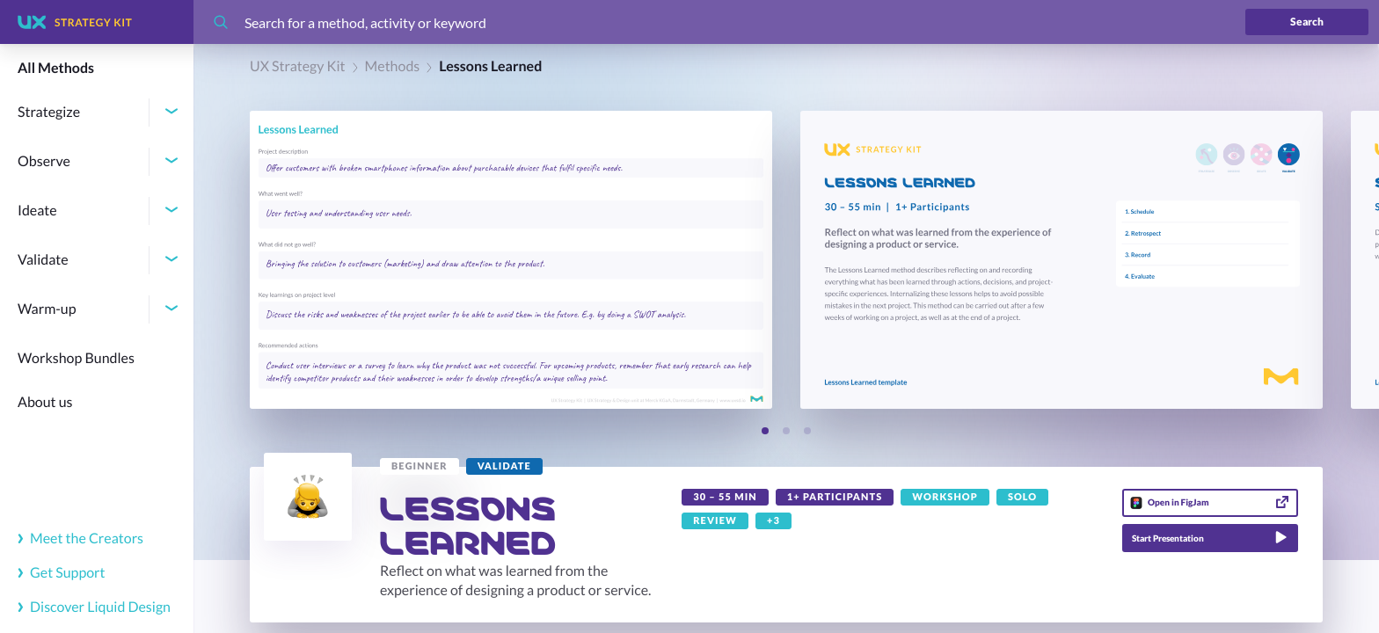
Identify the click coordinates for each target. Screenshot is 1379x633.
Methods (392, 66)
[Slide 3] (807, 430)
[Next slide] (840, 431)
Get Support (62, 572)
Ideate (37, 210)
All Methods (56, 68)
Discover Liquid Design (94, 607)
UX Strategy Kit (298, 66)
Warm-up (47, 309)
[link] (419, 466)
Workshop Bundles (76, 358)
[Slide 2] (786, 430)
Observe (44, 161)
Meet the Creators (80, 538)
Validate (43, 259)
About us (45, 402)
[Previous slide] (732, 431)
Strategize (49, 112)
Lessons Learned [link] (490, 66)
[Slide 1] (765, 430)
